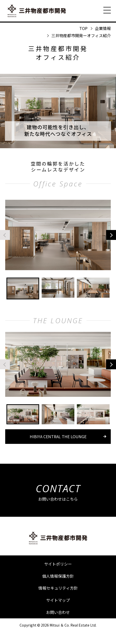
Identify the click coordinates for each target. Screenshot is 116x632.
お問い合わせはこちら (58, 491)
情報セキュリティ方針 (58, 588)
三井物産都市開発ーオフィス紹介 (81, 35)
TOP (83, 28)
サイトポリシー (58, 564)
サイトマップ (58, 600)
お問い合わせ (58, 612)
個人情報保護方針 (58, 576)
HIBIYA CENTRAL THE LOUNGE (58, 436)
